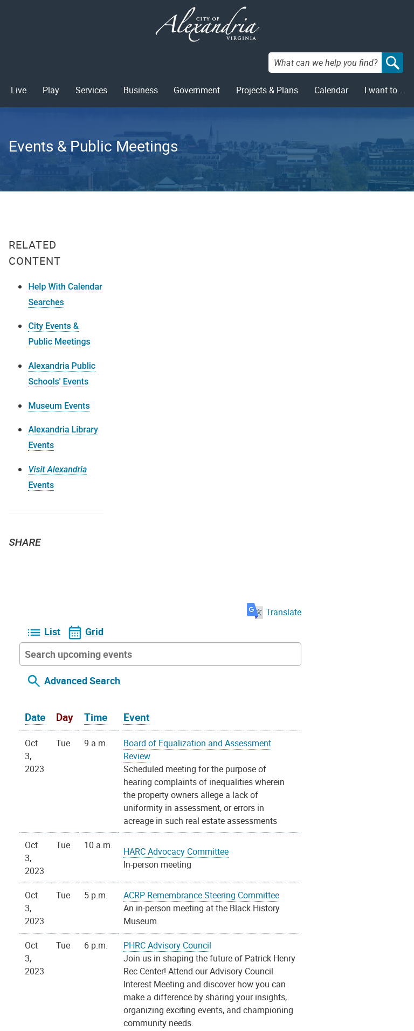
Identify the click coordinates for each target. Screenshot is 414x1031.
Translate (378, 230)
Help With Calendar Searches (46, 303)
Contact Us (126, 928)
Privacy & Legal (64, 945)
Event (243, 335)
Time (202, 335)
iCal (307, 856)
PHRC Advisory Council (274, 563)
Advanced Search (189, 298)
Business (140, 90)
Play (51, 90)
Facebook (44, 577)
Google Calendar (262, 856)
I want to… (383, 90)
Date (142, 335)
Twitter (20, 577)
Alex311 (121, 945)
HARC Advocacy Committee (282, 470)
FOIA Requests (63, 928)
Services (91, 90)
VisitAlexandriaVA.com (290, 962)
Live (18, 90)
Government (197, 90)
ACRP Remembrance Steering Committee (308, 513)
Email (68, 577)
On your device (196, 856)
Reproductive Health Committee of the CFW (312, 665)
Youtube (212, 944)
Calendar (331, 90)
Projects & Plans (267, 90)
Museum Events (58, 422)
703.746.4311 (132, 962)
